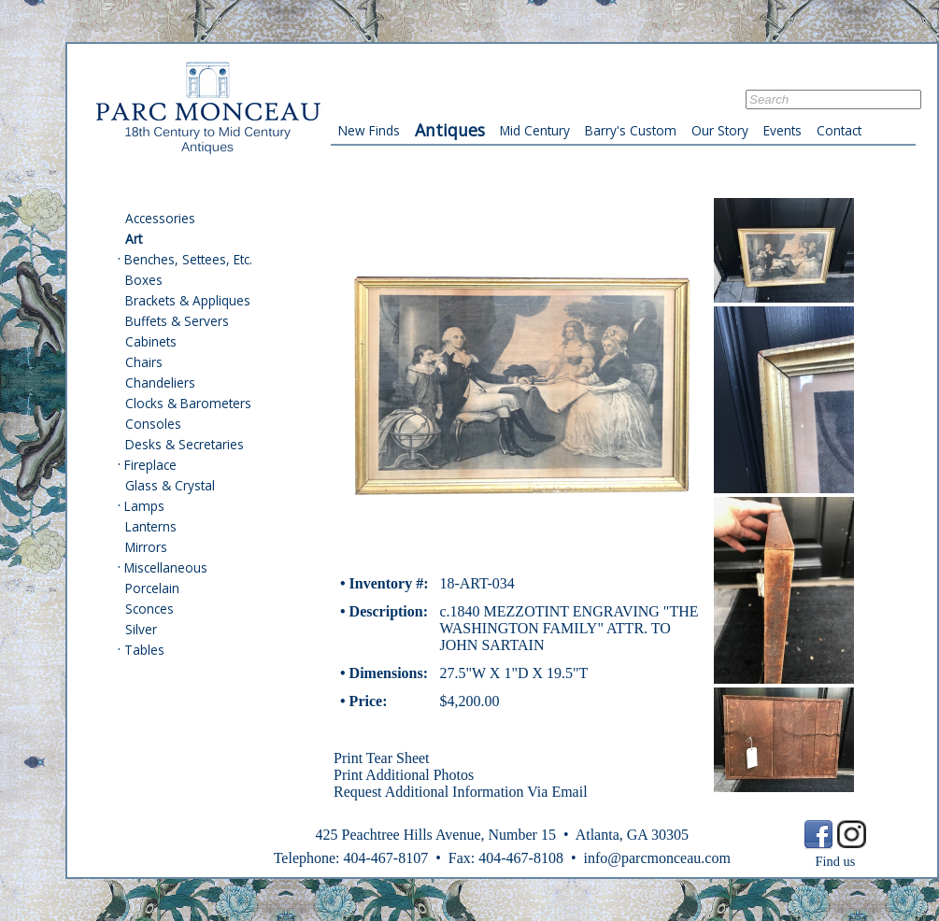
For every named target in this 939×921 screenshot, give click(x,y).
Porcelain (152, 588)
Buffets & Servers (177, 321)
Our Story (719, 130)
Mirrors (146, 547)
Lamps (144, 506)
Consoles (153, 423)
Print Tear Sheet (382, 758)
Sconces (149, 608)
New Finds (369, 130)
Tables (144, 650)
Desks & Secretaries (184, 444)
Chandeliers (160, 382)
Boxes (144, 280)
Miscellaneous (165, 567)
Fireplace (150, 465)
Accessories (160, 218)
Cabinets (151, 341)
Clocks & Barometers (188, 403)
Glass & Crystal (170, 485)
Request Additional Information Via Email (461, 792)
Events (782, 130)
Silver (141, 629)
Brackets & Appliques (187, 300)
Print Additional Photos (404, 775)
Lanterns (151, 526)
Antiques (450, 130)
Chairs (144, 362)
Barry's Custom (630, 130)
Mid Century (535, 130)
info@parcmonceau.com (656, 858)
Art (133, 239)
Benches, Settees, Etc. (188, 259)
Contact (839, 130)
